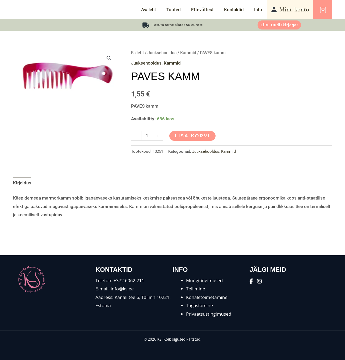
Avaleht (154, 9)
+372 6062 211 (128, 280)
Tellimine (195, 289)
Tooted (178, 9)
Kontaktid (236, 9)
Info (259, 9)
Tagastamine (199, 305)
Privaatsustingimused (208, 314)
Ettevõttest (206, 9)
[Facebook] (251, 281)
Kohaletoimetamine (207, 297)
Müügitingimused (204, 280)
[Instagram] (259, 281)
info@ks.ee (122, 289)
